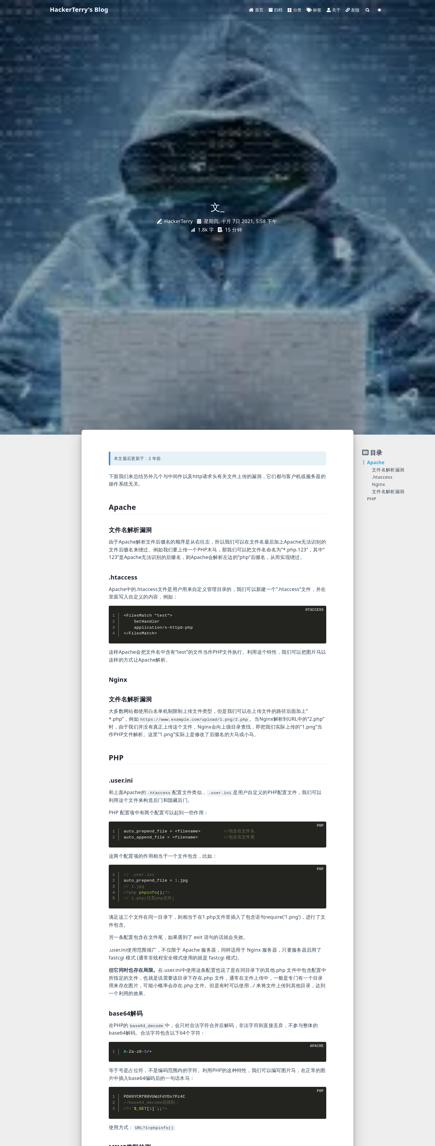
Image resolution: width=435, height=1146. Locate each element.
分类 (295, 10)
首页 (256, 10)
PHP (371, 499)
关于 (334, 10)
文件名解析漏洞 (388, 470)
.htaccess (382, 477)
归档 (276, 10)
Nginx (378, 484)
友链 (353, 10)
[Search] (367, 9)
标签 (314, 10)
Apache (376, 462)
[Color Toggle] (379, 9)
